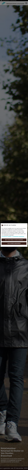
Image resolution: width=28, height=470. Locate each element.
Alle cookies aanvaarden (14, 243)
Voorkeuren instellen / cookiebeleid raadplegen (13, 236)
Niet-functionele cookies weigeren (14, 239)
